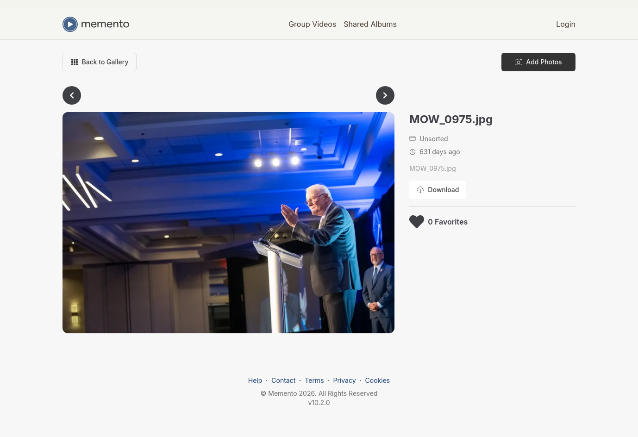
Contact (283, 380)
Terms (314, 380)
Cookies (377, 380)
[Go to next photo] (385, 95)
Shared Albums (370, 24)
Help (255, 380)
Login (565, 24)
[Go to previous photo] (72, 95)
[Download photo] (437, 190)
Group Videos (312, 24)
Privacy (344, 380)
